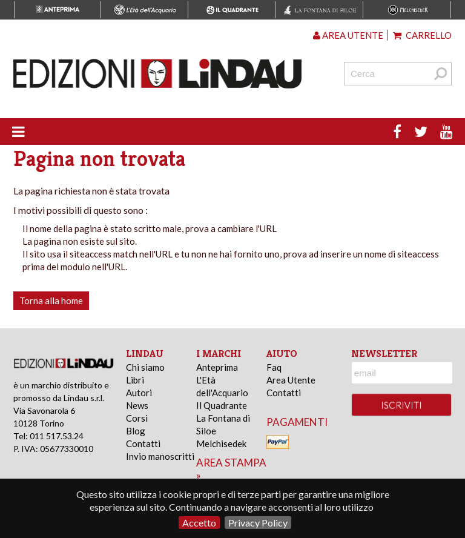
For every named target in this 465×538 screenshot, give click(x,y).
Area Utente (290, 379)
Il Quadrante (221, 405)
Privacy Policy (258, 522)
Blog (135, 430)
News (137, 405)
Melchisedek (221, 443)
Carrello (422, 35)
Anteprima (217, 367)
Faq (274, 367)
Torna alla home (51, 300)
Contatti (143, 443)
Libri (135, 379)
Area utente (348, 35)
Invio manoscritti (160, 456)
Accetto (199, 522)
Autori (139, 392)
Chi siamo (145, 367)
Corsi (137, 418)
